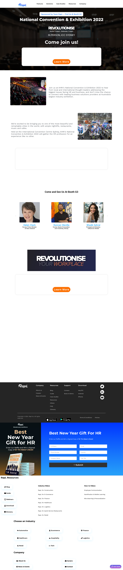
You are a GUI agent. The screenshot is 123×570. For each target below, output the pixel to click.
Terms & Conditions (86, 418)
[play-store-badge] (65, 418)
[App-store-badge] (51, 418)
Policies (97, 418)
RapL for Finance (44, 499)
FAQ (51, 406)
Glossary (53, 410)
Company (82, 4)
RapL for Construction (45, 490)
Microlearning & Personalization (94, 499)
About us (39, 391)
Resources (72, 4)
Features (40, 4)
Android (80, 394)
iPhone (80, 397)
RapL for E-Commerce (45, 495)
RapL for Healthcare (45, 503)
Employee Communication (93, 490)
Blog (51, 391)
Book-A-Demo (69, 394)
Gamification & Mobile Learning (94, 495)
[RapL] (22, 4)
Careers (38, 393)
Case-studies (54, 397)
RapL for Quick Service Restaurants (50, 511)
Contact (66, 391)
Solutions (49, 4)
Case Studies (60, 4)
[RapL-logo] (23, 386)
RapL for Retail (43, 515)
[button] (16, 216)
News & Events (41, 396)
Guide (52, 394)
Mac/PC (80, 391)
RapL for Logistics (44, 507)
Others (52, 403)
